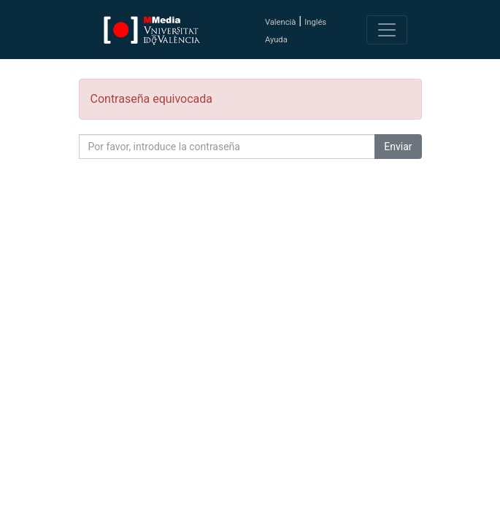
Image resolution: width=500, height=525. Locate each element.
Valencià (280, 22)
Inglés (315, 22)
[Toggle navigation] (386, 29)
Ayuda (276, 39)
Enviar (398, 146)
